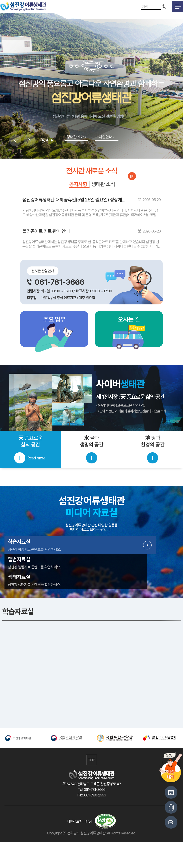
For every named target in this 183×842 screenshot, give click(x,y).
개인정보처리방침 (79, 821)
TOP (91, 760)
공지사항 (78, 184)
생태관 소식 (103, 184)
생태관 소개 (75, 136)
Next (30, 140)
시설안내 (105, 136)
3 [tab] (52, 140)
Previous (15, 140)
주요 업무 (54, 319)
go (132, 175)
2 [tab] (47, 140)
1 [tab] (43, 140)
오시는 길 (129, 319)
